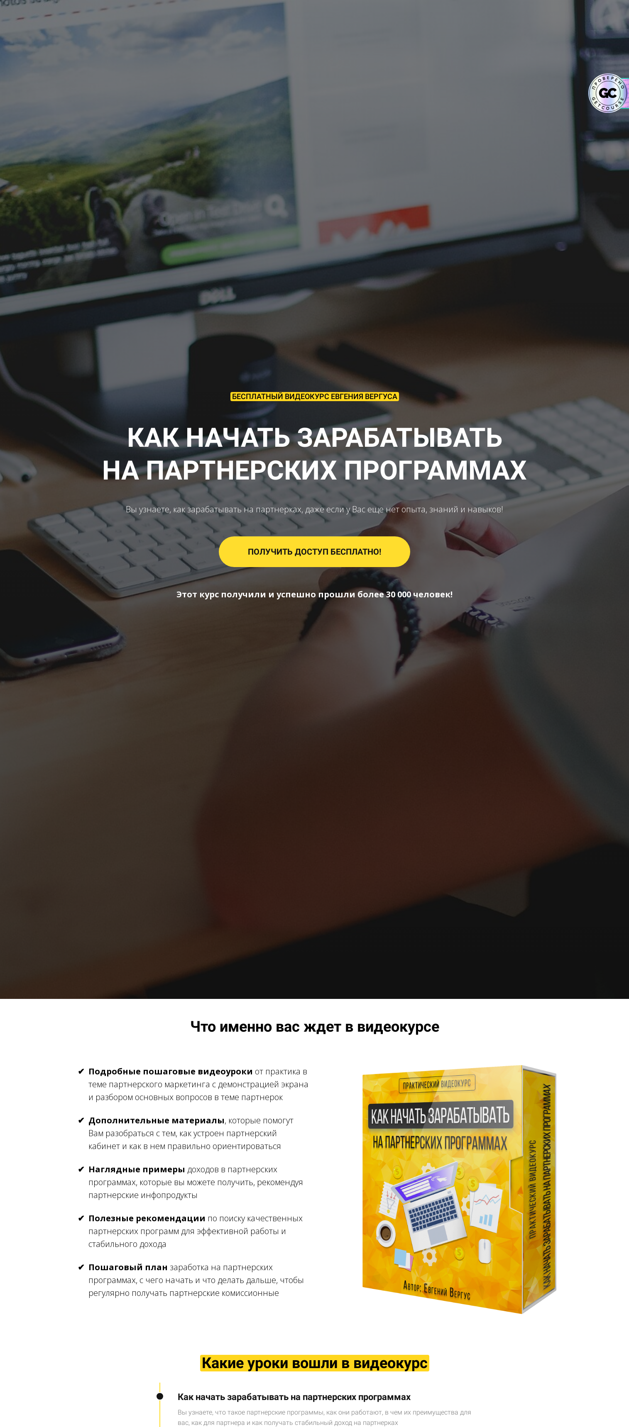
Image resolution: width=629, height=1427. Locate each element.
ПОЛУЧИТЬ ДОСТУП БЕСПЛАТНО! (314, 552)
